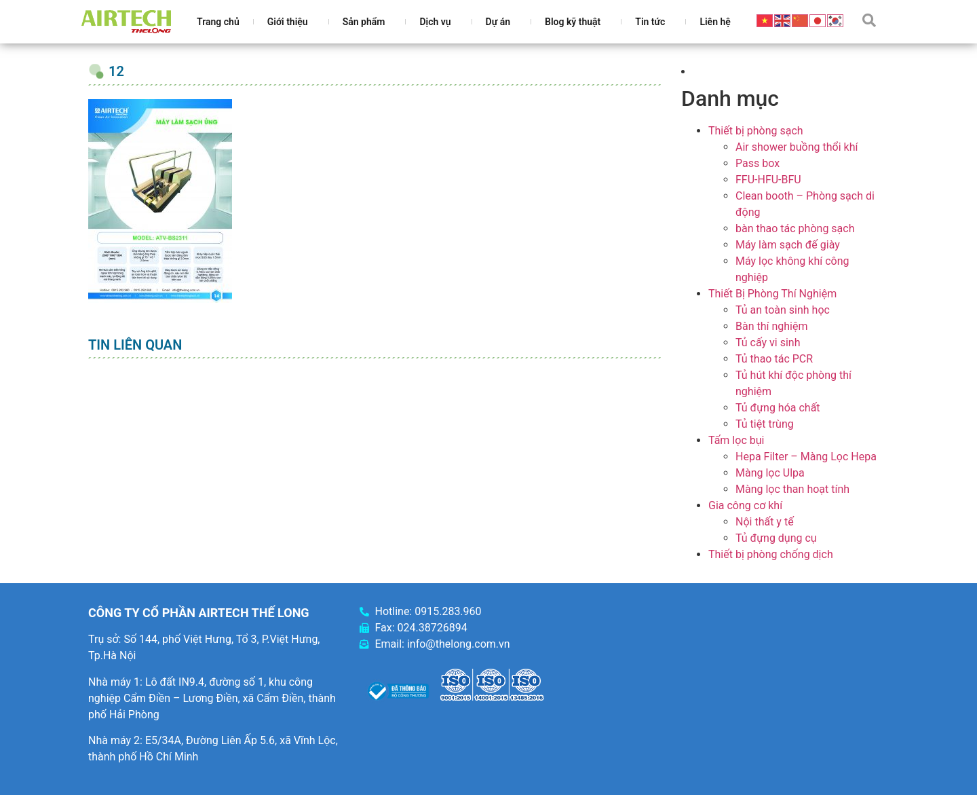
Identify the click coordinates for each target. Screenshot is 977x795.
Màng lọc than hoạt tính (792, 489)
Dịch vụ (438, 22)
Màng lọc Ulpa (770, 472)
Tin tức (653, 22)
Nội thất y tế (764, 521)
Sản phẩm (367, 22)
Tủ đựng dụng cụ (776, 538)
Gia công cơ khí (745, 505)
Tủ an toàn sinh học (782, 309)
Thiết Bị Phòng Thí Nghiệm (772, 293)
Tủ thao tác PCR (774, 358)
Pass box (757, 163)
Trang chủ (218, 21)
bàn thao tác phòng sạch (794, 228)
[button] (869, 20)
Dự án (501, 22)
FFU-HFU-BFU (768, 179)
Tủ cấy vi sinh (768, 342)
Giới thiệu (291, 22)
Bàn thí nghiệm (771, 326)
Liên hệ (715, 21)
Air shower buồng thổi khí (796, 147)
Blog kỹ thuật (576, 22)
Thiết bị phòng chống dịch (770, 554)
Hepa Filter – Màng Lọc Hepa (806, 456)
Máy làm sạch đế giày (787, 244)
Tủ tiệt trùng (764, 424)
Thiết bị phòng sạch (755, 130)
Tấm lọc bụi (736, 440)
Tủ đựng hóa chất (777, 407)
